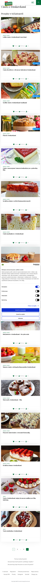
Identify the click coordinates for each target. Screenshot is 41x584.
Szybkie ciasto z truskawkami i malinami (15, 103)
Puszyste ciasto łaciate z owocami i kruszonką (16, 432)
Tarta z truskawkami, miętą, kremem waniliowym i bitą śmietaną (19, 499)
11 (23, 549)
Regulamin (13, 571)
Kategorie (20, 574)
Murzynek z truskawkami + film (12, 400)
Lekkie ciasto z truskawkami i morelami (14, 37)
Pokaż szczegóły (32, 305)
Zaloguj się (34, 574)
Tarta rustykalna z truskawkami (12, 531)
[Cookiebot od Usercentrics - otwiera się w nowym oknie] (33, 265)
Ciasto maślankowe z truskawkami (13, 234)
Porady (14, 574)
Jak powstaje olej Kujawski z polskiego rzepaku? (20, 561)
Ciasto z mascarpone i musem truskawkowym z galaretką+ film (20, 169)
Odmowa (20, 318)
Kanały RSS (7, 574)
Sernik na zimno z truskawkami (12, 465)
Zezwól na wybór (20, 314)
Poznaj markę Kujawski (20, 559)
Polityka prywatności (23, 571)
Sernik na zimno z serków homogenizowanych (16, 201)
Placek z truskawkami (9, 135)
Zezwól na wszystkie (20, 310)
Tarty (4, 496)
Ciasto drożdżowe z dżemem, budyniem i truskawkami (19, 70)
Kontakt (27, 574)
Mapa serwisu (34, 571)
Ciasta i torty (6, 35)
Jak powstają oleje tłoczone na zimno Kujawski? (20, 564)
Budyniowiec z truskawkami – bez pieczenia (16, 334)
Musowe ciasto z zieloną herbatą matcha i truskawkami (19, 367)
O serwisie (5, 571)
